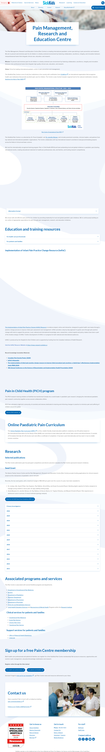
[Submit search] (103, 3)
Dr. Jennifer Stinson (52, 137)
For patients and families (14, 241)
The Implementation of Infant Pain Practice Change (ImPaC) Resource (25, 327)
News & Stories (34, 733)
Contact (49, 7)
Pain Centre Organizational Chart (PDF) (52, 132)
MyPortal (81, 728)
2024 (8, 516)
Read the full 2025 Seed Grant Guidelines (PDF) (19, 499)
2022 (8, 525)
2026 (8, 511)
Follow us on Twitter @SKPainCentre (19, 707)
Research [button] (62, 3)
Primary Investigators (14, 506)
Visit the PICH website (12, 412)
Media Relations (58, 738)
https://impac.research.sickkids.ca (37, 345)
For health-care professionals (16, 236)
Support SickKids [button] (98, 8)
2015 (8, 559)
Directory (40, 7)
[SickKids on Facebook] (83, 739)
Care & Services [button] (29, 3)
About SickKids (34, 728)
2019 (8, 540)
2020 (8, 535)
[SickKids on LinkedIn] (93, 739)
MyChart (32, 738)
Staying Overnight (35, 730)
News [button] (37, 3)
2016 (8, 554)
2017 (8, 549)
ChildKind (63, 74)
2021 (8, 530)
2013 (8, 568)
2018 (8, 544)
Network (57, 7)
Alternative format (14, 211)
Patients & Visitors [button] (17, 3)
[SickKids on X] (86, 739)
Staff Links (81, 730)
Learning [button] (69, 3)
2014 (8, 564)
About (32, 7)
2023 (8, 520)
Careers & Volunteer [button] (80, 3)
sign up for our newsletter (24, 676)
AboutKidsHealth (68, 7)
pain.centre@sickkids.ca (15, 701)
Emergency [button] (5, 3)
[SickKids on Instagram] (79, 739)
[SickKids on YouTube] (90, 739)
